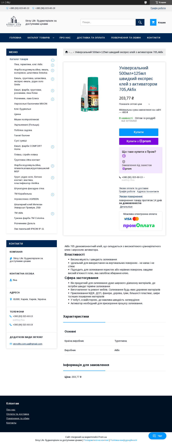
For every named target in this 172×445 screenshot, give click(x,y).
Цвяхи (17, 114)
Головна (15, 37)
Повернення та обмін (126, 37)
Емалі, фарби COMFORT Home (28, 147)
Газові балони (22, 135)
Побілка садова (23, 130)
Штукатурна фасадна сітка (29, 188)
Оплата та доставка (17, 414)
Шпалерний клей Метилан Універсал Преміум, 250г (28, 206)
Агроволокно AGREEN (26, 199)
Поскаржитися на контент (96, 440)
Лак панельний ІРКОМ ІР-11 (29, 229)
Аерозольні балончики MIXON (30, 103)
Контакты (11, 422)
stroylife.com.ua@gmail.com (27, 343)
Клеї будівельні (22, 109)
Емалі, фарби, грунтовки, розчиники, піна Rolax (28, 91)
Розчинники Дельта (24, 223)
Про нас (65, 37)
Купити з (139, 141)
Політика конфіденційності (123, 440)
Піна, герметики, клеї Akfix (28, 64)
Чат (157, 435)
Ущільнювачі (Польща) (26, 124)
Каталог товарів (39, 37)
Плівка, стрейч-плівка (26, 154)
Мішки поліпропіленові (26, 119)
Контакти (153, 37)
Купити (139, 132)
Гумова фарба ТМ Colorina (29, 218)
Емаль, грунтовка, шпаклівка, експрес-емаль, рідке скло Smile (30, 81)
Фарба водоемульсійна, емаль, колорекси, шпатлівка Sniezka (31, 71)
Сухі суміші (20, 140)
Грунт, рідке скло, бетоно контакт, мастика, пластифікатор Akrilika (28, 180)
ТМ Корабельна (23, 193)
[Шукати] (140, 22)
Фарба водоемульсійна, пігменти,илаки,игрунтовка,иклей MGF (31, 168)
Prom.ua (102, 437)
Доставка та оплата (91, 37)
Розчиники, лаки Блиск (26, 98)
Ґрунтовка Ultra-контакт (27, 160)
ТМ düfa (18, 213)
